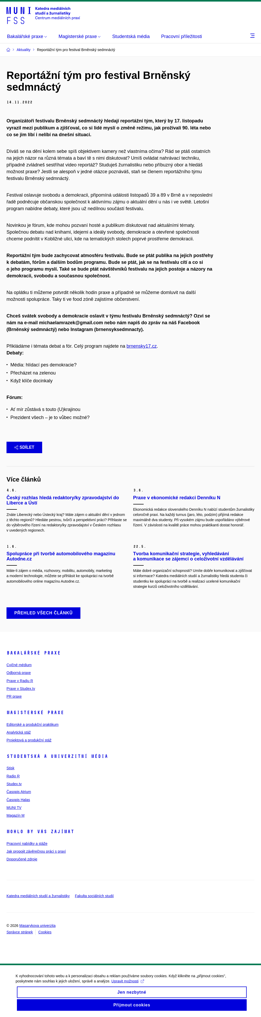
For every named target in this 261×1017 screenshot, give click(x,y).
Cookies (45, 932)
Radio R (13, 776)
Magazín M (15, 815)
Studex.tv (14, 784)
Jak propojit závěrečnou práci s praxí (36, 851)
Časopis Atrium (19, 792)
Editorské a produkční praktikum (33, 724)
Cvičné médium (19, 665)
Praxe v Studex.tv (21, 689)
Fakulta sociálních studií (94, 896)
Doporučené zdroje (22, 859)
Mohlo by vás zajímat (40, 831)
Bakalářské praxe (34, 653)
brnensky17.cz (141, 346)
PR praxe (14, 696)
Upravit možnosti (127, 985)
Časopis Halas (18, 800)
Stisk (10, 768)
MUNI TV (14, 808)
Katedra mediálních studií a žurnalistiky (38, 896)
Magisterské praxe (35, 712)
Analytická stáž (19, 732)
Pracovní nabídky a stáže (27, 843)
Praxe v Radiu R (20, 681)
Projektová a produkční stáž (29, 740)
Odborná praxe (19, 673)
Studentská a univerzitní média (57, 756)
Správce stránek (20, 932)
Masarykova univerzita (37, 926)
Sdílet (24, 447)
